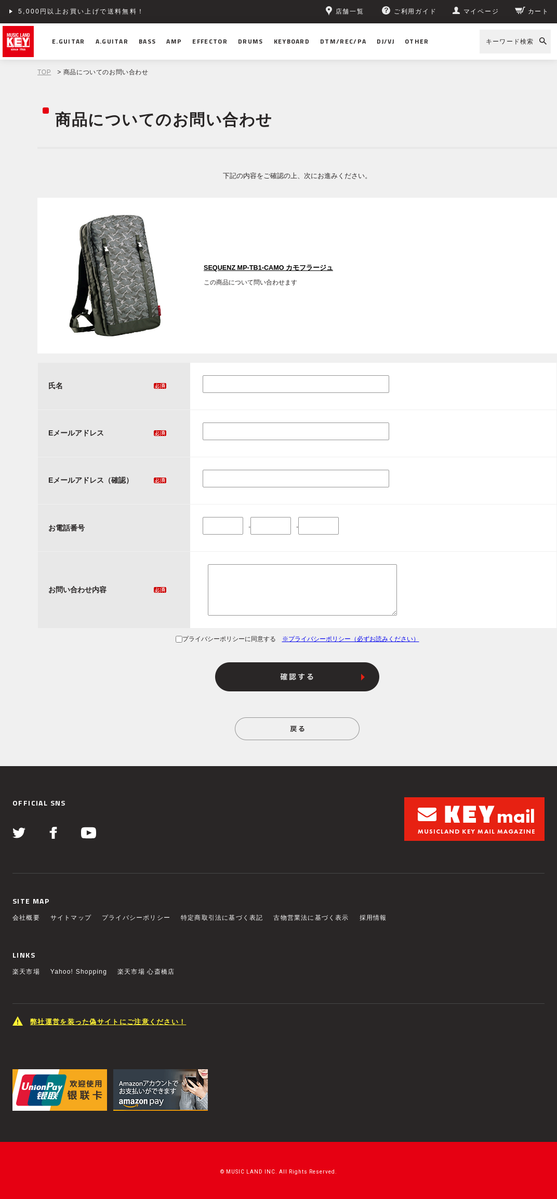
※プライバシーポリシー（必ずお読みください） (350, 639)
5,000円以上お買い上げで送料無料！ (81, 11)
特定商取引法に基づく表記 (222, 917)
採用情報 (373, 917)
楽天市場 (26, 971)
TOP (44, 72)
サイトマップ (70, 917)
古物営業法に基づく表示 (311, 917)
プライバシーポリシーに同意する (226, 639)
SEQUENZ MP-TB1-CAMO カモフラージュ (268, 267)
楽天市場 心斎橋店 (146, 971)
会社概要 (26, 917)
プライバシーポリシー (136, 917)
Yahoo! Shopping (78, 971)
